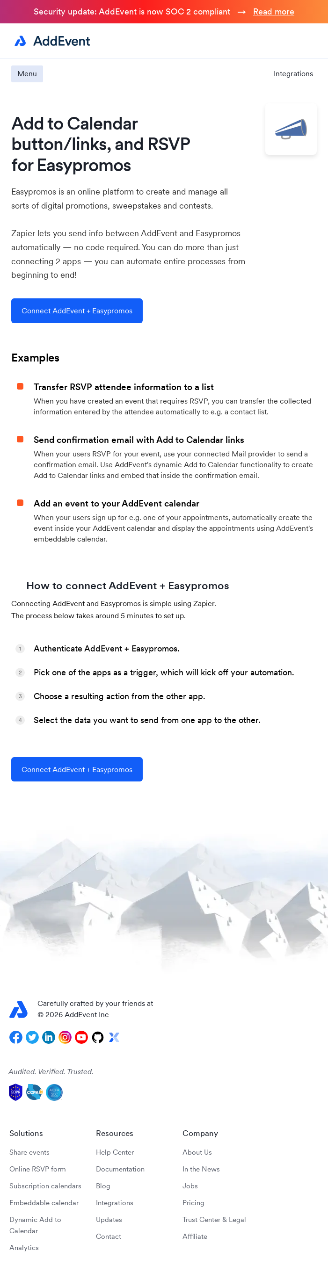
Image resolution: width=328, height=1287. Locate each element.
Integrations (293, 73)
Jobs (190, 1185)
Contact (108, 1236)
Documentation (120, 1168)
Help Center (115, 1152)
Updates (109, 1219)
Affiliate (194, 1236)
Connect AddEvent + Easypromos (77, 310)
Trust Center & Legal (214, 1219)
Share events (29, 1152)
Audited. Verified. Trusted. (51, 1071)
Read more (273, 11)
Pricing (193, 1202)
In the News (201, 1168)
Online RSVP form (37, 1168)
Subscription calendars (45, 1185)
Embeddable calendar (44, 1202)
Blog (103, 1185)
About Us (197, 1152)
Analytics (24, 1247)
